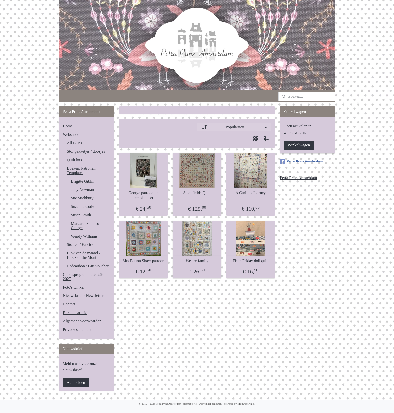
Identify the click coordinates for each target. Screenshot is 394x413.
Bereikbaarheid (75, 313)
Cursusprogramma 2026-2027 (83, 276)
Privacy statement (77, 329)
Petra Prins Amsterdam (301, 162)
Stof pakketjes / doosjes (86, 151)
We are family (197, 261)
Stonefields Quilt (197, 193)
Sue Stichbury (82, 198)
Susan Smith (81, 215)
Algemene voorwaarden (82, 321)
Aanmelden (76, 382)
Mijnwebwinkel (246, 403)
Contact (69, 304)
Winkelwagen (299, 145)
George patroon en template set (143, 195)
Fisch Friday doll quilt (251, 261)
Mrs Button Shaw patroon (143, 261)
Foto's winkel (73, 287)
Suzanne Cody (82, 206)
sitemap (187, 403)
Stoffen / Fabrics (80, 244)
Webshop (70, 134)
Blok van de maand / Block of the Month (83, 255)
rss (195, 403)
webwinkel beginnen (210, 403)
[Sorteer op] (234, 127)
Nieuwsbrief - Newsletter (83, 295)
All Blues (74, 143)
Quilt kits (74, 160)
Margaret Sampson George (86, 225)
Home (68, 126)
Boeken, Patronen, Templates (81, 170)
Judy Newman (82, 189)
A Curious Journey (250, 193)
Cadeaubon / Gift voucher (88, 266)
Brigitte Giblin (82, 181)
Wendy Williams (84, 236)
